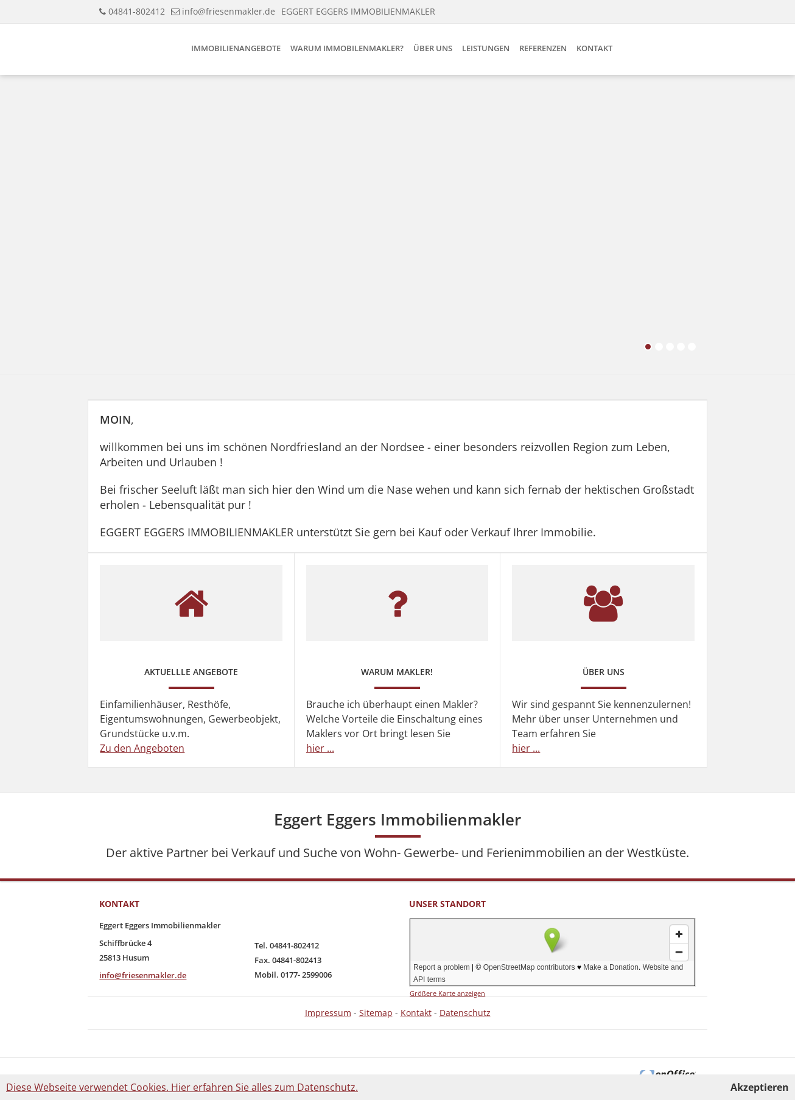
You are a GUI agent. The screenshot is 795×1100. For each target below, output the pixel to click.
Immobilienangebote (236, 48)
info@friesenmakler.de (228, 11)
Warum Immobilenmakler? (347, 48)
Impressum (328, 1012)
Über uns (432, 48)
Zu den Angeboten (142, 748)
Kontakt (594, 48)
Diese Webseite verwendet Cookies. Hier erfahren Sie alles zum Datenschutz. (182, 1087)
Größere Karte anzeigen (447, 993)
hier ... (320, 748)
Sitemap (376, 1012)
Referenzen (543, 48)
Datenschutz (465, 1012)
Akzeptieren (759, 1087)
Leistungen (486, 48)
